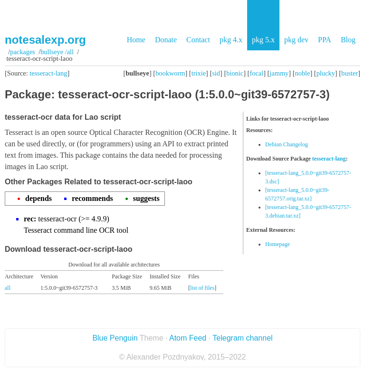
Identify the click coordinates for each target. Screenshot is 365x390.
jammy (278, 73)
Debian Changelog (286, 144)
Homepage (277, 244)
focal (256, 73)
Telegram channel (242, 338)
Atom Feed (187, 338)
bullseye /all (57, 52)
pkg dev (296, 40)
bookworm (170, 73)
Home (136, 40)
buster (349, 73)
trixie (199, 73)
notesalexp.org (45, 39)
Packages (22, 52)
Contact (198, 40)
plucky (326, 73)
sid (216, 73)
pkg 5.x (263, 40)
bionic (234, 73)
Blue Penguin (114, 338)
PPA (324, 40)
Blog (348, 40)
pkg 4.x (231, 40)
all (7, 288)
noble (302, 73)
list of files (202, 288)
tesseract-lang (48, 73)
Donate (166, 40)
